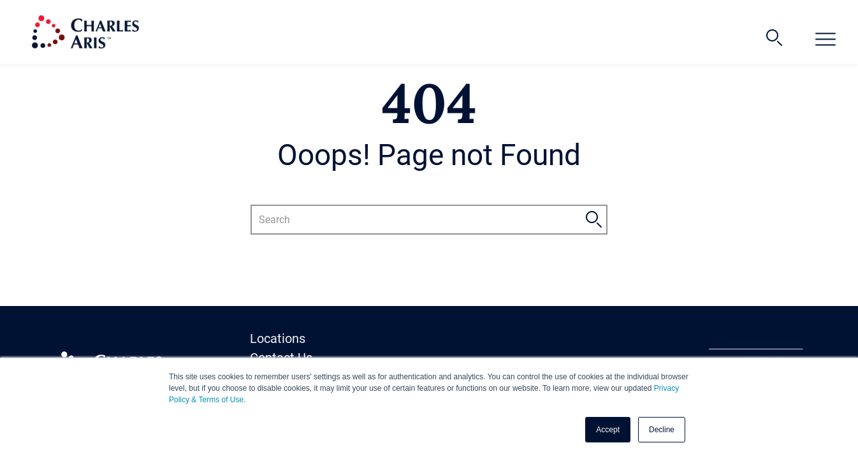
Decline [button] (661, 429)
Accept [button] (608, 429)
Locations (277, 338)
